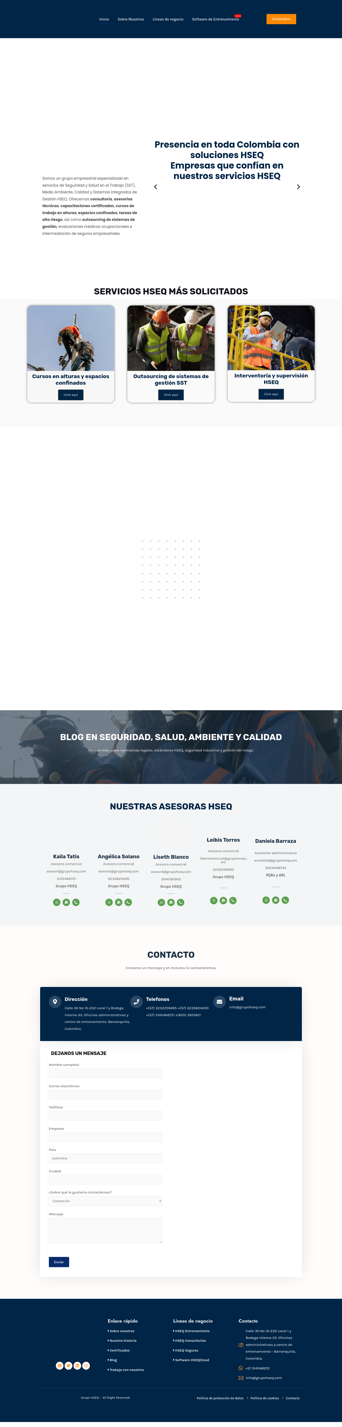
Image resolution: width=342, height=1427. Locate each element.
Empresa (105, 1136)
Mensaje (105, 1231)
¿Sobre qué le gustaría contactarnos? (105, 1201)
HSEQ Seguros (185, 1355)
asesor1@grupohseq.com (66, 871)
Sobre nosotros (121, 1335)
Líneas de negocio (168, 19)
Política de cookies (265, 1403)
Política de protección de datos (220, 1403)
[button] (281, 19)
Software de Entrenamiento (215, 19)
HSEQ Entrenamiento (191, 1335)
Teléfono (105, 1114)
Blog (112, 1365)
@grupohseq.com (233, 861)
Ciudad (105, 1180)
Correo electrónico (105, 1093)
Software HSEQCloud (191, 1365)
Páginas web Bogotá (57, 1416)
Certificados (119, 1355)
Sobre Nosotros (131, 19)
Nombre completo (105, 1071)
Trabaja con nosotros (126, 1374)
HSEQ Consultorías (189, 1345)
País (105, 1158)
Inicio (104, 19)
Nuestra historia (122, 1345)
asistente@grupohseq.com (276, 861)
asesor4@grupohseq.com (171, 872)
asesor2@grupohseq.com (118, 871)
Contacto (293, 1403)
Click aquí (70, 395)
